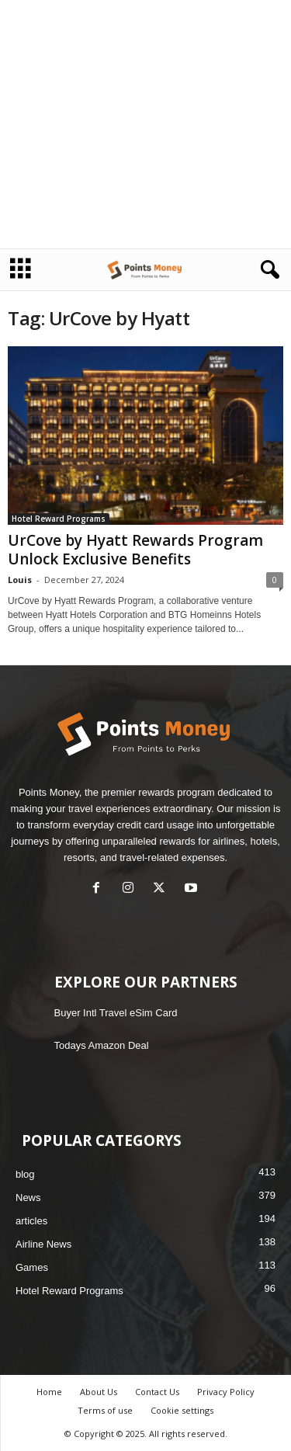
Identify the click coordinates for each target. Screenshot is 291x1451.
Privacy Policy (226, 1391)
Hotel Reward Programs (59, 518)
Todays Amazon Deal (101, 1045)
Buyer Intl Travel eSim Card (116, 1013)
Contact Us (157, 1391)
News (28, 1197)
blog (25, 1174)
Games (32, 1267)
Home (49, 1391)
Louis (20, 579)
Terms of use (105, 1410)
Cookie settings (182, 1410)
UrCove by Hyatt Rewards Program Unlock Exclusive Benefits (135, 549)
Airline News (43, 1244)
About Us (98, 1391)
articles (31, 1221)
